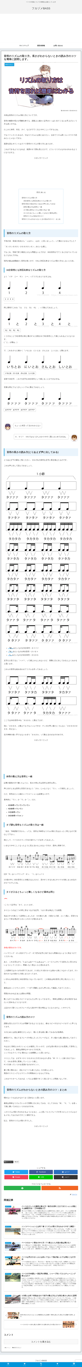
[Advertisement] (41, 28)
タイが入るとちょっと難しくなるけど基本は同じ (41, 213)
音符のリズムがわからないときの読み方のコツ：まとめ (41, 220)
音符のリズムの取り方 (29, 198)
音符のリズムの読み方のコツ (34, 217)
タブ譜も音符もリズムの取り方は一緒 (37, 210)
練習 (16, 1162)
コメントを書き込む (41, 1343)
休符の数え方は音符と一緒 (33, 207)
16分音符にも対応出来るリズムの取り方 (38, 201)
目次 (38, 192)
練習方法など (8, 1162)
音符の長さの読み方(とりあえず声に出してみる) (38, 204)
